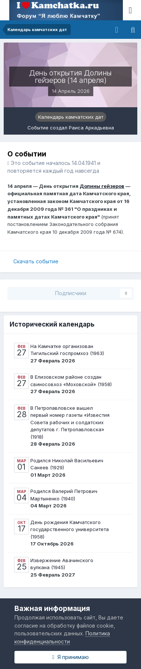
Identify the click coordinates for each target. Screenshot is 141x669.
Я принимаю (70, 656)
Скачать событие (35, 261)
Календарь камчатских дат (70, 117)
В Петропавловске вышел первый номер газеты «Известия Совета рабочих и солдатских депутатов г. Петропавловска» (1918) (70, 422)
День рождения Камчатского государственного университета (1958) (69, 529)
